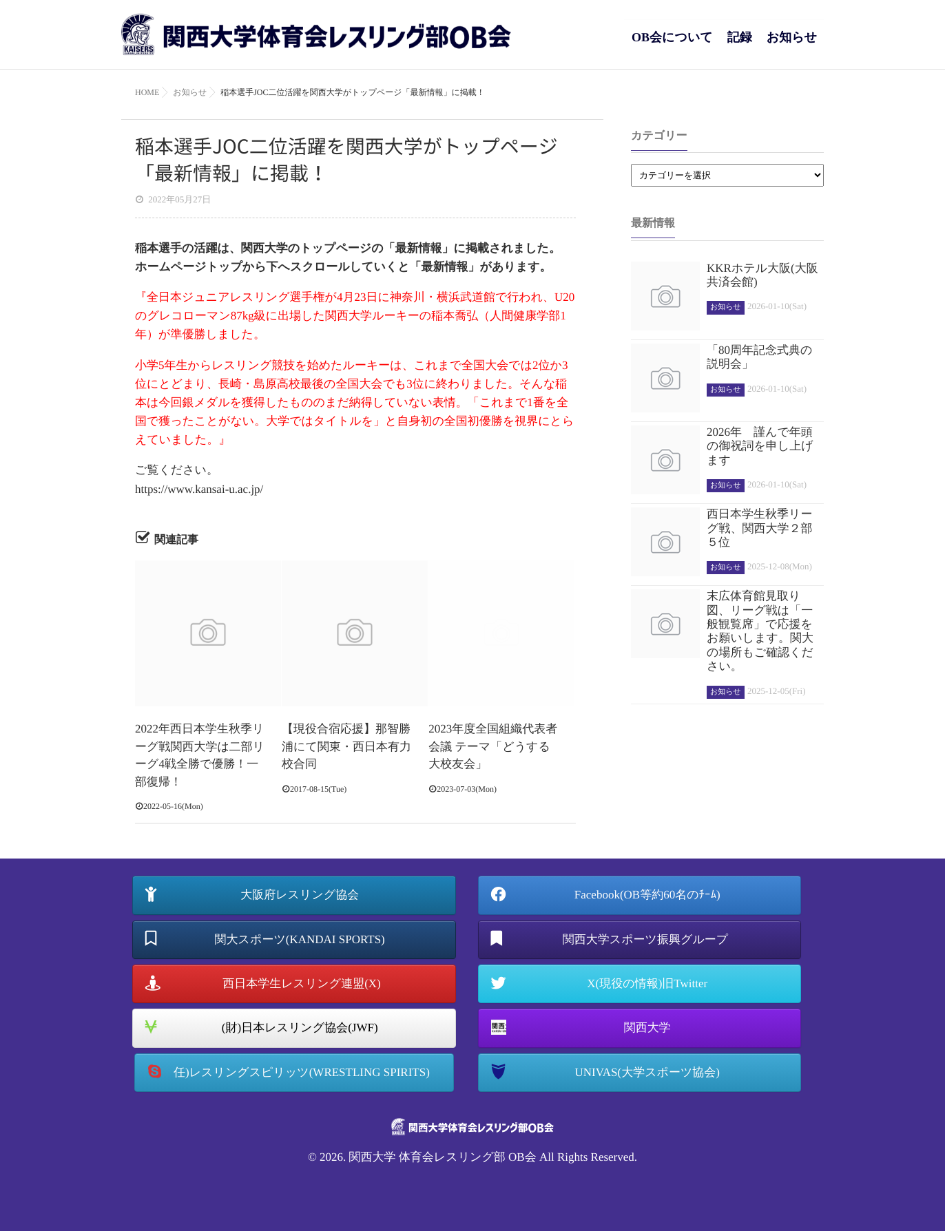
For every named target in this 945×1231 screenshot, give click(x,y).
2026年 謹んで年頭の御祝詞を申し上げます (760, 446)
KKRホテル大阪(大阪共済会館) (762, 275)
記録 (739, 44)
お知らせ (792, 44)
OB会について (672, 44)
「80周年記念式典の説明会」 (759, 357)
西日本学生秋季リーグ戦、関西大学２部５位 (759, 528)
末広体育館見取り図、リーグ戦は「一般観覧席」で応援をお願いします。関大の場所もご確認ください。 (760, 631)
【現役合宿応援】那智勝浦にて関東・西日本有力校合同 (346, 746)
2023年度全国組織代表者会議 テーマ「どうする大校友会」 (492, 746)
